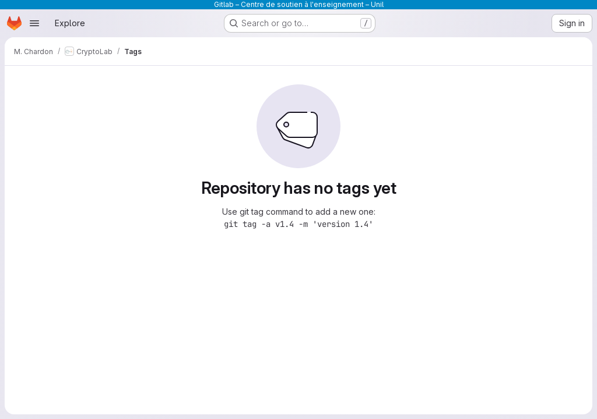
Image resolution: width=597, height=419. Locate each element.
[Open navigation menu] (34, 23)
